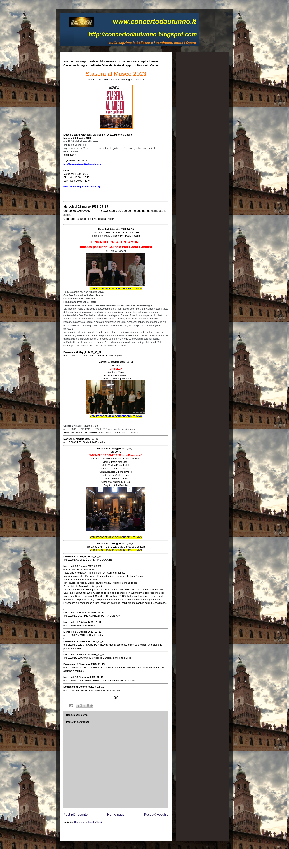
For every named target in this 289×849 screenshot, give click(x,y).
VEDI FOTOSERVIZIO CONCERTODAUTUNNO (116, 416)
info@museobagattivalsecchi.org (82, 164)
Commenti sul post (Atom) (88, 822)
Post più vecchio (156, 814)
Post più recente (75, 814)
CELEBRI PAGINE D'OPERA (89, 429)
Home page (115, 814)
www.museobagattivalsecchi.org (81, 186)
